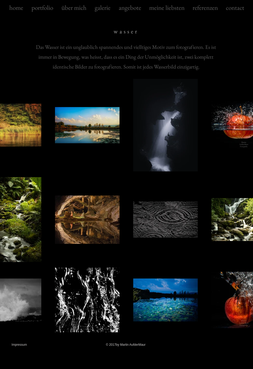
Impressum (19, 345)
